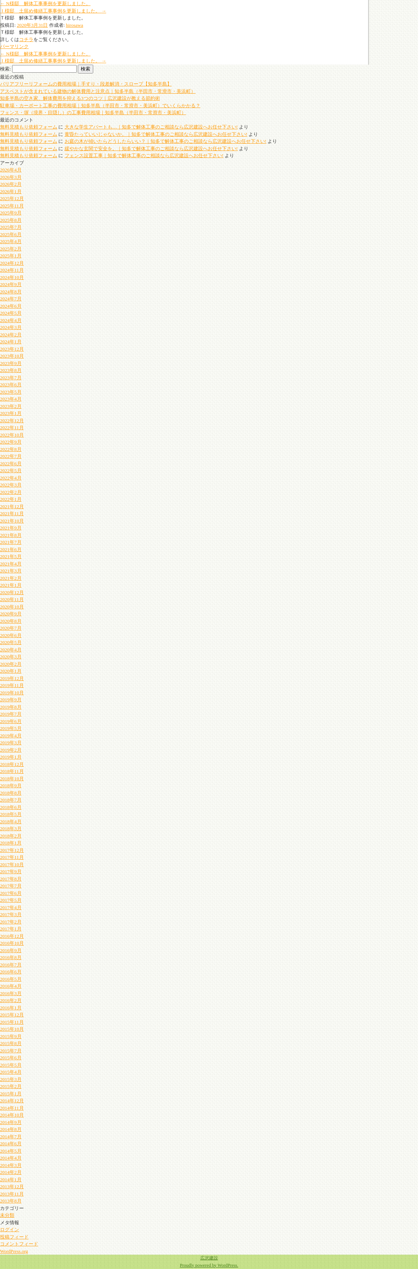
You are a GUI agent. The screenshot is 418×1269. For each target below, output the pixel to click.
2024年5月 (11, 313)
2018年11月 (12, 771)
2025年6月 (11, 234)
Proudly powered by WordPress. (209, 1265)
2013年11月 (12, 1194)
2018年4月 (11, 821)
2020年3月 (11, 656)
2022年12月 (12, 420)
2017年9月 (11, 871)
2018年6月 (11, 807)
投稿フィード (14, 1237)
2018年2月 (11, 836)
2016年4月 (11, 986)
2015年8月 (11, 1043)
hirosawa (74, 25)
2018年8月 (11, 793)
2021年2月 (11, 578)
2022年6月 (11, 463)
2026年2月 (11, 184)
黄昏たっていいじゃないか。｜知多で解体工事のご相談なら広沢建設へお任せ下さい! (156, 134)
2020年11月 (12, 599)
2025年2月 (11, 249)
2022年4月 (11, 478)
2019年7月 (11, 714)
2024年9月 (11, 284)
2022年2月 (11, 492)
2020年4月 (11, 649)
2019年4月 (11, 735)
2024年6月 (11, 306)
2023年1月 (11, 413)
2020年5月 (11, 642)
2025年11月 (12, 206)
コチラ (26, 39)
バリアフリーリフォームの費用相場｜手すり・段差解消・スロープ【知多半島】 (86, 84)
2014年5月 (11, 1151)
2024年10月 (12, 277)
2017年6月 (11, 893)
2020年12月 (12, 592)
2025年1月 (11, 255)
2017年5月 (11, 900)
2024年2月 (11, 334)
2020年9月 (11, 614)
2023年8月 (11, 370)
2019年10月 (12, 692)
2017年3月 (11, 914)
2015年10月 (12, 1029)
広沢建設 (209, 1258)
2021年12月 (12, 506)
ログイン (9, 1229)
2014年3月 (11, 1165)
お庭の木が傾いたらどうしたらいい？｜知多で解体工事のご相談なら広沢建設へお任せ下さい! (165, 141)
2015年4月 (11, 1072)
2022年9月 (11, 442)
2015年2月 (11, 1086)
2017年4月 (11, 907)
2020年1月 (11, 671)
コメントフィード (19, 1244)
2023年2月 (11, 406)
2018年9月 (11, 785)
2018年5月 (11, 814)
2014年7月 (11, 1136)
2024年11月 (12, 270)
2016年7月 (11, 965)
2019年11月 (12, 685)
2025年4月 (11, 241)
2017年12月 (12, 850)
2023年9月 (11, 363)
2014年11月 (12, 1108)
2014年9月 (11, 1122)
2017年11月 (12, 857)
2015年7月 (11, 1050)
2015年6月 (11, 1057)
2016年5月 (11, 979)
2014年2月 (11, 1172)
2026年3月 (11, 177)
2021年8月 (11, 535)
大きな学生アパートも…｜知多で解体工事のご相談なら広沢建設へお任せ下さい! (151, 127)
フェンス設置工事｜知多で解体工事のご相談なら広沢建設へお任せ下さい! (144, 155)
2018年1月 (11, 843)
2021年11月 (12, 513)
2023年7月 (11, 377)
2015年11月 (12, 1022)
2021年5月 (11, 556)
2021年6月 (11, 549)
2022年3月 (11, 485)
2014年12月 (12, 1100)
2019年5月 (11, 728)
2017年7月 (11, 886)
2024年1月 (11, 341)
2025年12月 (12, 198)
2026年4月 (11, 170)
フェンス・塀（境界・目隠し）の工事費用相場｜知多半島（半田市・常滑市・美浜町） (93, 112)
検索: (5, 69)
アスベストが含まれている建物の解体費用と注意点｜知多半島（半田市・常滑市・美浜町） (98, 91)
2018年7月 (11, 800)
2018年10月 (12, 778)
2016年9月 (11, 950)
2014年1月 (11, 1179)
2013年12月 (12, 1186)
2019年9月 (11, 699)
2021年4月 (11, 564)
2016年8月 (11, 957)
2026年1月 (11, 191)
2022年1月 (11, 499)
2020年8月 (11, 621)
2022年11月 (12, 427)
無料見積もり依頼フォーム (28, 127)
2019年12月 (12, 678)
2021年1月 (11, 585)
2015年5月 (11, 1065)
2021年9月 (11, 528)
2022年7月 (11, 456)
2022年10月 (12, 435)
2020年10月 (12, 607)
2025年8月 (11, 220)
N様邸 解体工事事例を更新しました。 (45, 3)
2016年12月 (12, 936)
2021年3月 (11, 571)
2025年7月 (11, 227)
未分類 (7, 1215)
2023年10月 (12, 356)
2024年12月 (12, 263)
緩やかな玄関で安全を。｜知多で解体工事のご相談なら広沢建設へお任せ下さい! (151, 148)
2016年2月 (11, 1000)
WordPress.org (14, 1251)
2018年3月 (11, 828)
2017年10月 (12, 864)
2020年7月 (11, 628)
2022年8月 (11, 449)
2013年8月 (11, 1201)
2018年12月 (12, 764)
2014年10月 (12, 1115)
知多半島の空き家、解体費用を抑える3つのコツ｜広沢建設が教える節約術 (80, 98)
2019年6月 (11, 721)
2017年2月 (11, 922)
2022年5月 (11, 470)
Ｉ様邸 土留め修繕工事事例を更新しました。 (53, 11)
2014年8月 (11, 1129)
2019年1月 (11, 757)
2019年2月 (11, 750)
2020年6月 (11, 635)
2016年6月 (11, 972)
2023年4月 (11, 399)
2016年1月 (11, 1007)
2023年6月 (11, 384)
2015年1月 (11, 1093)
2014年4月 (11, 1158)
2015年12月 (12, 1014)
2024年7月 (11, 298)
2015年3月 (11, 1079)
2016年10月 (12, 943)
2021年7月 (11, 542)
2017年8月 (11, 879)
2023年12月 (12, 349)
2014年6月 (11, 1143)
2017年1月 (11, 929)
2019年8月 (11, 707)
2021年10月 (12, 521)
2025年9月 (11, 213)
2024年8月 (11, 291)
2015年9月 (11, 1036)
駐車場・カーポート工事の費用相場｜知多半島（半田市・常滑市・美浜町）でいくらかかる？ (100, 105)
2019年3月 (11, 742)
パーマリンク (14, 46)
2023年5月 (11, 392)
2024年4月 (11, 320)
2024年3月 (11, 327)
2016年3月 (11, 993)
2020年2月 (11, 664)
